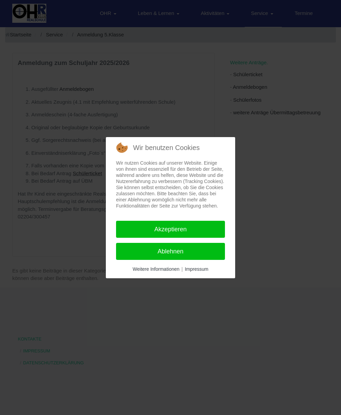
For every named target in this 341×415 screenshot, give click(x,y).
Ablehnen (170, 251)
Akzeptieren (170, 229)
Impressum (196, 269)
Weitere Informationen (156, 269)
